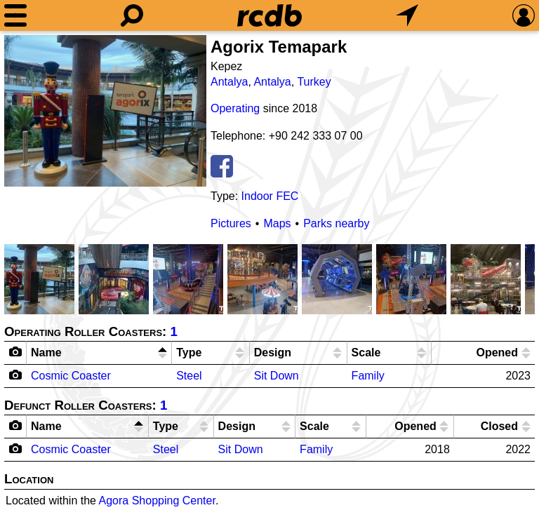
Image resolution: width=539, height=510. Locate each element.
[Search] (132, 15)
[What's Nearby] (407, 15)
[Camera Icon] (15, 375)
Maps (277, 223)
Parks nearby (336, 223)
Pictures (231, 223)
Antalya (229, 82)
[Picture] (105, 111)
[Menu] (15, 15)
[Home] (269, 15)
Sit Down (276, 376)
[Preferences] (523, 15)
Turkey (314, 82)
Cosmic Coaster (71, 376)
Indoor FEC (270, 196)
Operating (235, 108)
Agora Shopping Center (157, 500)
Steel (188, 376)
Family (368, 376)
